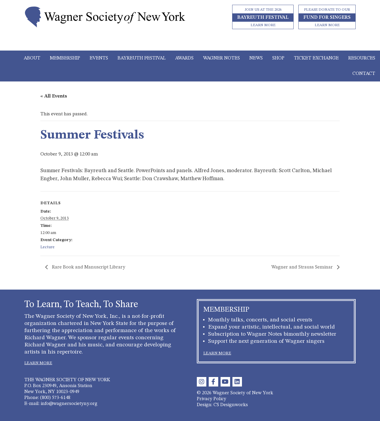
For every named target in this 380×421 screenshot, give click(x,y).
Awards (184, 58)
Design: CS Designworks (222, 405)
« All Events (53, 96)
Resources (361, 58)
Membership (65, 58)
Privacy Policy (211, 399)
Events (99, 58)
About (32, 58)
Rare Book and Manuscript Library (88, 267)
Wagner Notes (221, 58)
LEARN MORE (38, 363)
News (256, 58)
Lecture (47, 247)
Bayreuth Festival (142, 58)
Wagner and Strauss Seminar (302, 267)
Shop (278, 58)
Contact (363, 73)
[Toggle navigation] (190, 42)
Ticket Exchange (316, 58)
